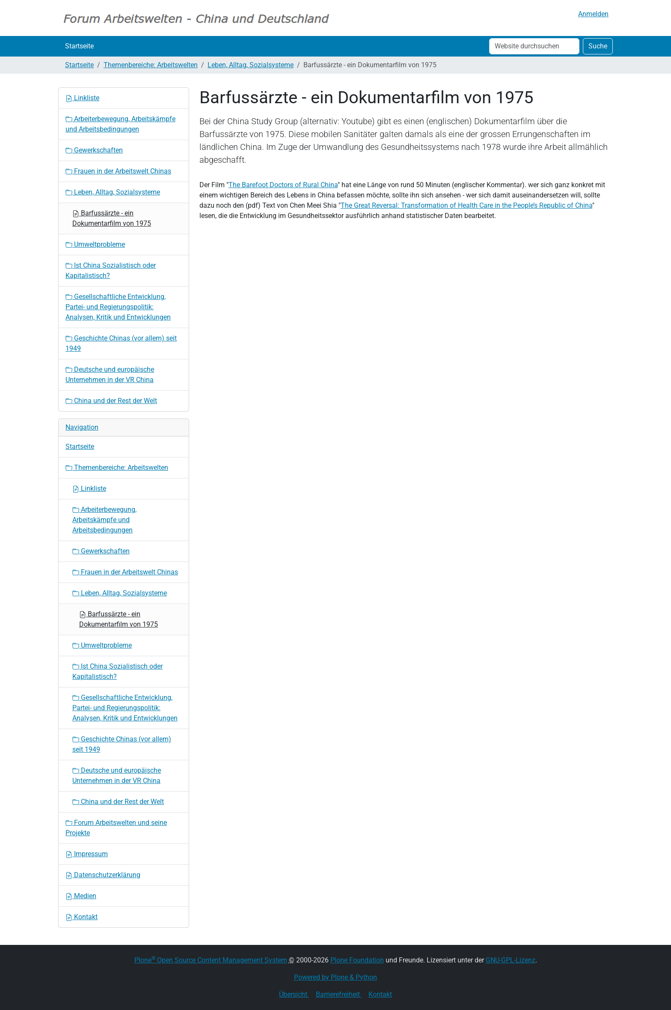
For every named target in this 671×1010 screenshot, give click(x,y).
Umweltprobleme (95, 244)
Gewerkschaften (94, 150)
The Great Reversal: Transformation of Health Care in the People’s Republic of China (466, 205)
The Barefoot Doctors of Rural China (283, 185)
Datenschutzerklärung (102, 875)
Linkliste (82, 98)
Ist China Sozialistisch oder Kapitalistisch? (110, 270)
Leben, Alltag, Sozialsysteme (251, 65)
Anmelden (593, 14)
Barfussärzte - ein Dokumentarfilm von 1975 (111, 218)
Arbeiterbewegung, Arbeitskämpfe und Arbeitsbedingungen (120, 124)
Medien (80, 896)
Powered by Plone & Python (335, 977)
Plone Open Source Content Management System (210, 960)
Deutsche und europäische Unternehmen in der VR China (109, 374)
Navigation (81, 427)
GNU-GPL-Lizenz (510, 960)
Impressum (86, 854)
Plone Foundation (357, 960)
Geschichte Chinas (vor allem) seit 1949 (121, 343)
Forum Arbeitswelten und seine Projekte (116, 828)
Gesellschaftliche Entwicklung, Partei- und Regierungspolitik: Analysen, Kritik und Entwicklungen (118, 307)
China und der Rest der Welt (111, 401)
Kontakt (81, 917)
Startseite (79, 46)
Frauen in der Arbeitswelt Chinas (118, 171)
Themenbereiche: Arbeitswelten (151, 65)
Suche (597, 46)
